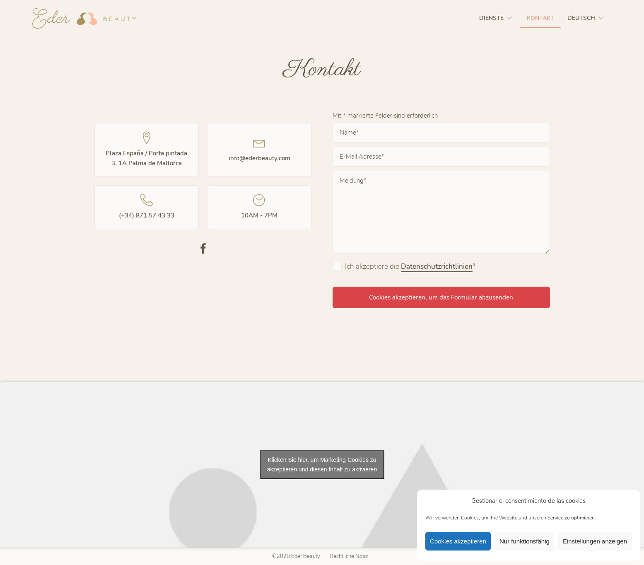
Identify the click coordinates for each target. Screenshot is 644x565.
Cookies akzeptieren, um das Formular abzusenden (441, 297)
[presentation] (395, 328)
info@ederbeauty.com (259, 149)
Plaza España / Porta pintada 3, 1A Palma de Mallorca (146, 149)
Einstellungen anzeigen (595, 541)
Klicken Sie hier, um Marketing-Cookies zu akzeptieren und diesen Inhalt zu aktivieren (322, 464)
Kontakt (540, 18)
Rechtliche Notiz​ (349, 556)
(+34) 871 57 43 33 (146, 207)
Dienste (496, 18)
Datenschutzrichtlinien (437, 266)
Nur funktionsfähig (524, 541)
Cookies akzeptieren (458, 541)
